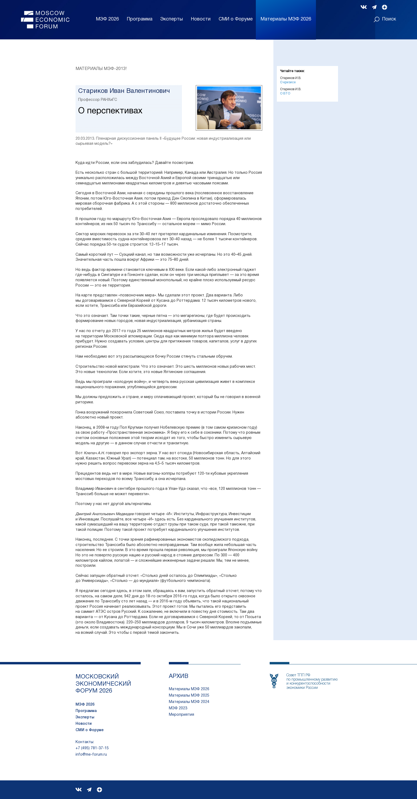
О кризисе (288, 82)
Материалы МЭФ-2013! (101, 69)
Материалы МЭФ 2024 (189, 702)
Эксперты (171, 19)
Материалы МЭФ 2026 (189, 689)
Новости (201, 19)
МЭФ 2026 (107, 19)
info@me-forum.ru (91, 754)
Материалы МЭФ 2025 (189, 695)
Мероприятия (181, 715)
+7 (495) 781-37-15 (92, 748)
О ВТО (285, 93)
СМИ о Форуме (236, 19)
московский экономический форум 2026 (103, 684)
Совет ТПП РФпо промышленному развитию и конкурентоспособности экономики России (311, 681)
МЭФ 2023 (178, 708)
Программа (139, 19)
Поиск (385, 19)
